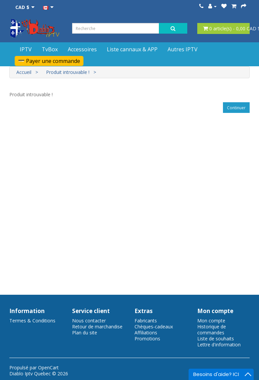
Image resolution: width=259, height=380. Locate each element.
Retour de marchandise (97, 326)
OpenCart (48, 367)
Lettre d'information (219, 344)
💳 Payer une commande (49, 61)
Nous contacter (89, 320)
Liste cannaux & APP (132, 49)
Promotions (147, 338)
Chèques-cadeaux (154, 326)
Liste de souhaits (215, 338)
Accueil (23, 72)
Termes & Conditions (32, 320)
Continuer (236, 108)
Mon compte (211, 320)
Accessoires (82, 49)
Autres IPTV (183, 49)
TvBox (50, 49)
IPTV (26, 49)
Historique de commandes (211, 329)
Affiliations (146, 332)
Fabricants (146, 320)
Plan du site (84, 332)
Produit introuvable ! (67, 72)
